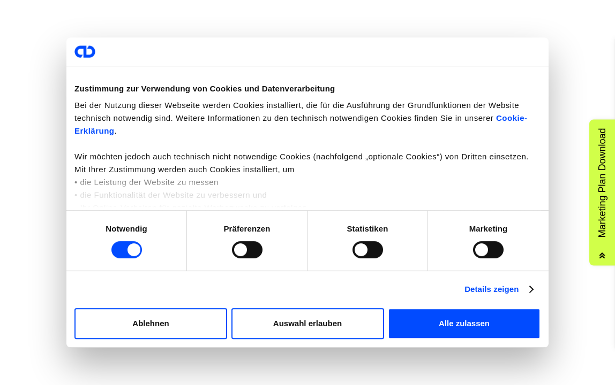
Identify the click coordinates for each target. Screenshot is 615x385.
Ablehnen (150, 323)
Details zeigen (491, 289)
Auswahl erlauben (307, 323)
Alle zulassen (464, 323)
